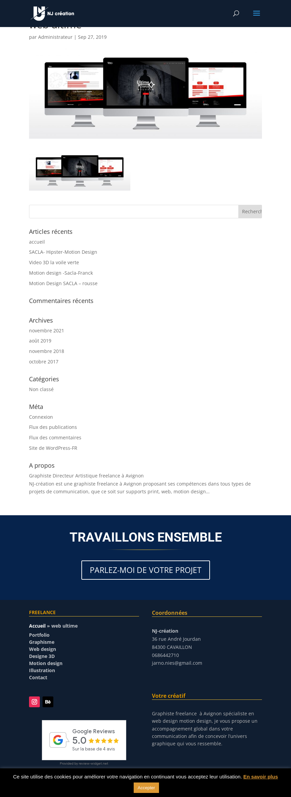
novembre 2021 (46, 330)
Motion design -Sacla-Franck (61, 273)
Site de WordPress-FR (53, 448)
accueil (37, 242)
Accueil (37, 626)
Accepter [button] (146, 787)
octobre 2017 (43, 361)
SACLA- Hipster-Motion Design (63, 252)
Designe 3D (42, 656)
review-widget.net (93, 763)
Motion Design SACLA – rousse (63, 283)
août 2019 (40, 340)
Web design (42, 649)
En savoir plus (260, 776)
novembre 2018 (46, 351)
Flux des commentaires (55, 437)
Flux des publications (53, 427)
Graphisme (41, 642)
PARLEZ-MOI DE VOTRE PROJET (146, 570)
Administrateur (55, 37)
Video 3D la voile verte (54, 262)
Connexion (41, 417)
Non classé (41, 389)
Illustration (42, 670)
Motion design (45, 663)
